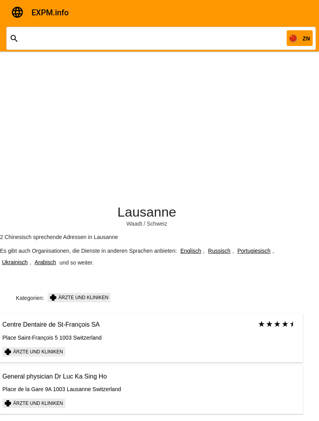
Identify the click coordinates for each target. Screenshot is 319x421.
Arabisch (45, 262)
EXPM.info (50, 12)
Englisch (190, 251)
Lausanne (146, 211)
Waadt (134, 224)
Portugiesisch (254, 251)
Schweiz (157, 224)
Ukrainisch (15, 262)
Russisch (219, 251)
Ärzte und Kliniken (79, 297)
